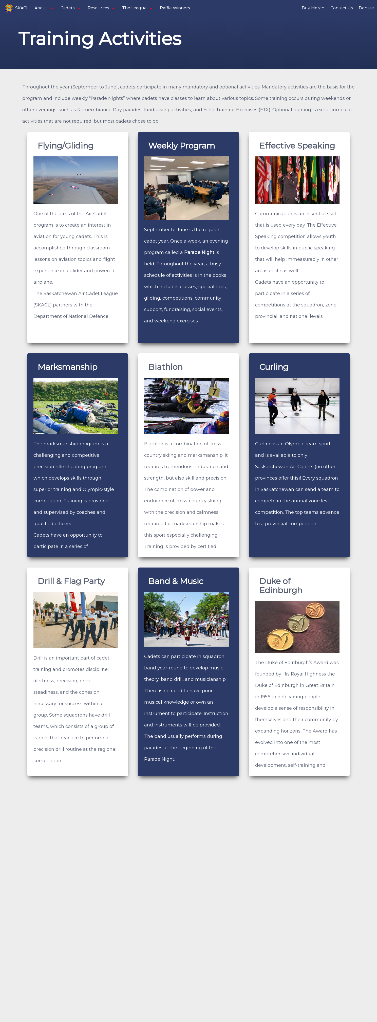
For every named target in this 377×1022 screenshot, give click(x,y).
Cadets (67, 8)
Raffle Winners (175, 8)
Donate (366, 8)
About (40, 8)
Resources (98, 8)
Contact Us (341, 8)
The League (134, 8)
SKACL (15, 8)
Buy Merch (313, 8)
